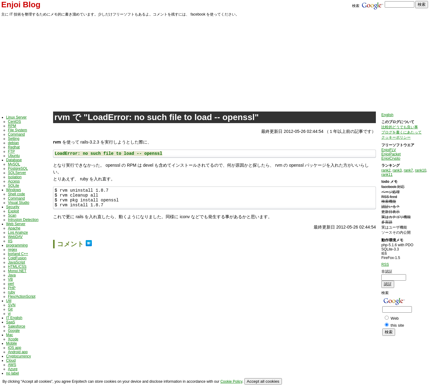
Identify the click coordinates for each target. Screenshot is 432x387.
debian (13, 143)
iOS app (14, 348)
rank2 (386, 170)
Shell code (16, 194)
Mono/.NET (17, 271)
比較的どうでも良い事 (399, 127)
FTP (11, 151)
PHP (12, 288)
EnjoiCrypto (390, 158)
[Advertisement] (216, 63)
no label (12, 373)
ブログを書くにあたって (401, 132)
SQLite (13, 185)
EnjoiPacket (391, 154)
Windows (13, 190)
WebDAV (15, 237)
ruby (11, 292)
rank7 (408, 170)
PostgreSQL (18, 168)
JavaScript (16, 262)
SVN (12, 305)
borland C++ (18, 254)
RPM (12, 126)
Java (12, 275)
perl (11, 284)
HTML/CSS (17, 267)
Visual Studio (18, 203)
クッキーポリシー (396, 137)
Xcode (13, 339)
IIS (10, 241)
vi (9, 313)
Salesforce (16, 326)
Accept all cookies (263, 381)
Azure (12, 369)
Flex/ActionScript (21, 296)
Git (10, 309)
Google (14, 330)
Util (8, 301)
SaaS (10, 322)
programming (17, 245)
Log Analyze (18, 232)
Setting (13, 139)
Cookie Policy (231, 381)
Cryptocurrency (18, 356)
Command (16, 134)
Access (14, 181)
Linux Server (16, 117)
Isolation (15, 177)
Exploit (13, 211)
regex (12, 249)
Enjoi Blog (21, 4)
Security (12, 207)
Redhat (14, 147)
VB (10, 279)
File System (17, 130)
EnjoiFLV (388, 150)
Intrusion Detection (23, 220)
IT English (14, 318)
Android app (18, 352)
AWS (12, 365)
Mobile (11, 343)
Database (14, 160)
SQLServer (17, 173)
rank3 (397, 170)
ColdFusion (17, 258)
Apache (14, 228)
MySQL (14, 164)
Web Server (15, 224)
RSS (385, 264)
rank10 (420, 170)
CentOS (14, 121)
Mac (9, 335)
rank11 (387, 174)
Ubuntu (14, 156)
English (387, 115)
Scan (12, 215)
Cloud (11, 360)
